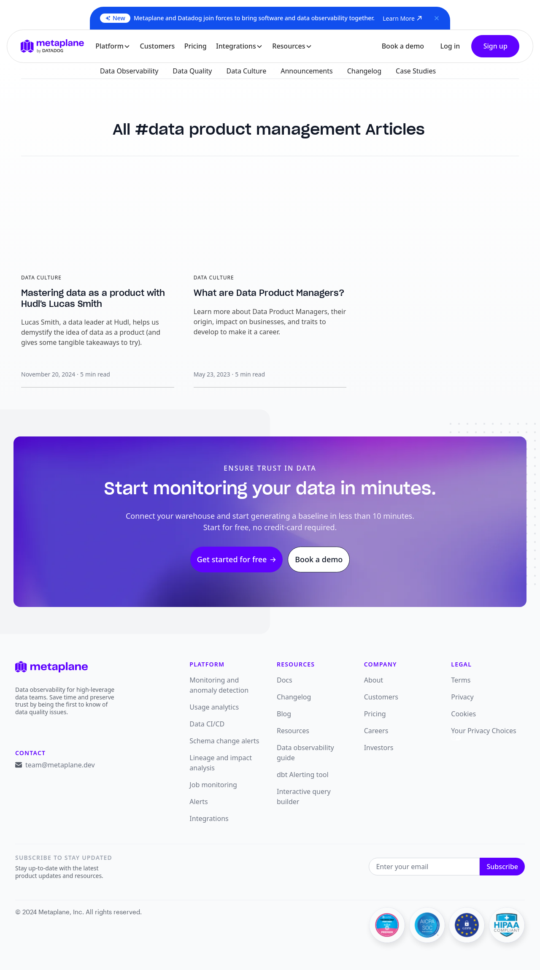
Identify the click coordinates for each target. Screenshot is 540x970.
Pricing (195, 46)
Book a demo (403, 46)
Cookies (463, 713)
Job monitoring (213, 784)
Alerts (198, 801)
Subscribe (502, 866)
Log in (450, 46)
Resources (293, 730)
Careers (376, 730)
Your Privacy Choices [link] (483, 733)
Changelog (294, 697)
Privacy (462, 697)
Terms (460, 680)
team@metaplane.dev (60, 764)
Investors (379, 747)
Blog (284, 713)
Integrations (208, 818)
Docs (284, 680)
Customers (157, 46)
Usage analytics (214, 707)
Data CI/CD (206, 724)
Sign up (495, 46)
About (373, 680)
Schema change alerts (224, 740)
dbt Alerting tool (303, 774)
